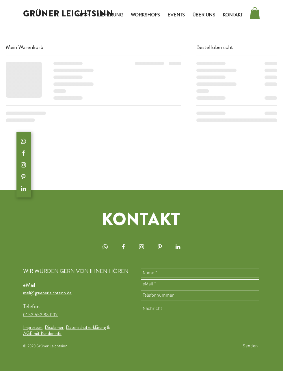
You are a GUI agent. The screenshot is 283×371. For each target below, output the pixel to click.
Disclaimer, (55, 327)
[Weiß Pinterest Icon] (23, 176)
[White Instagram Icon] (23, 164)
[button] (255, 13)
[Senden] (250, 346)
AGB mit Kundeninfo (42, 333)
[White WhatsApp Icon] (23, 141)
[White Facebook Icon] (23, 153)
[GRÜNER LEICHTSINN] (68, 13)
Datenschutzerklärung (86, 327)
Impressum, (33, 327)
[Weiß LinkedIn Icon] (23, 188)
